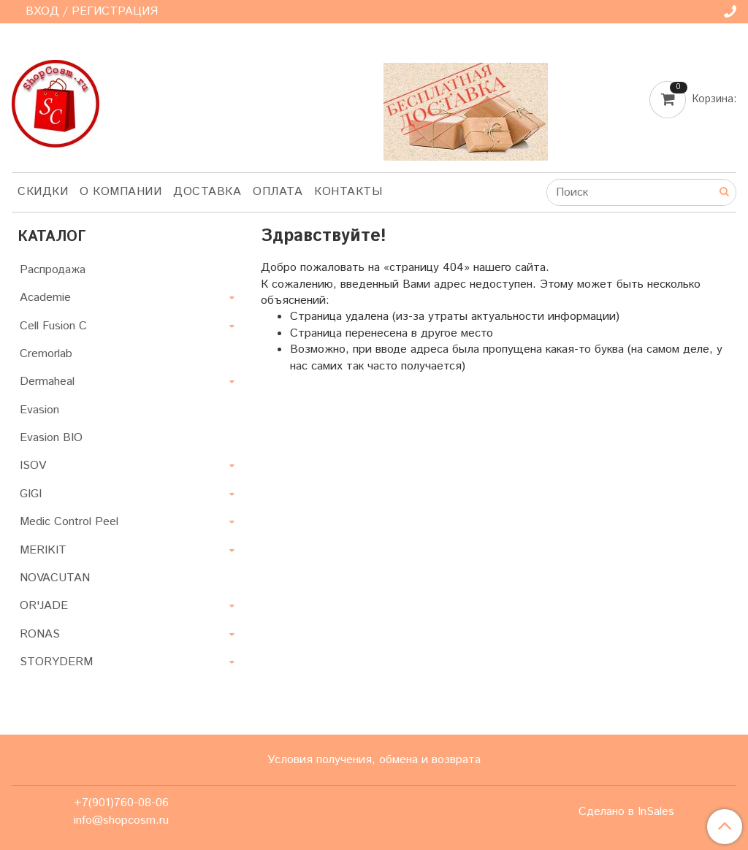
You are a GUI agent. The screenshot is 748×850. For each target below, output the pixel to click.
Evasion (39, 410)
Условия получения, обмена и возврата (374, 759)
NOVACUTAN (55, 578)
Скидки (43, 191)
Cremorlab (46, 353)
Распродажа (52, 269)
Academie (45, 297)
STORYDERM (56, 662)
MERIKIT (43, 550)
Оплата (277, 191)
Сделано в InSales (626, 812)
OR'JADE (44, 605)
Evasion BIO (51, 437)
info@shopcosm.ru (121, 820)
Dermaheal (47, 381)
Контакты (348, 191)
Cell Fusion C (53, 326)
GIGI (31, 494)
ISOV (33, 465)
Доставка (207, 191)
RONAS (40, 634)
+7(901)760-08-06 (121, 803)
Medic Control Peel (69, 521)
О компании (120, 191)
